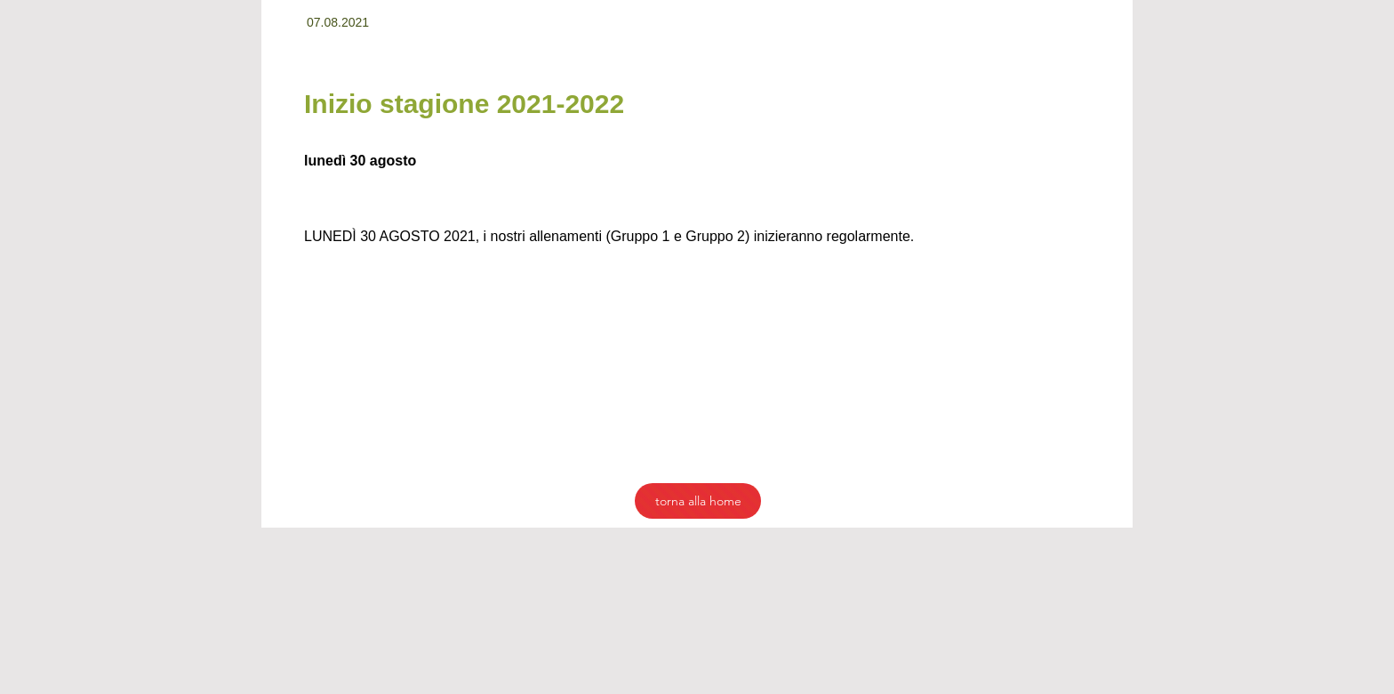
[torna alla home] (698, 501)
